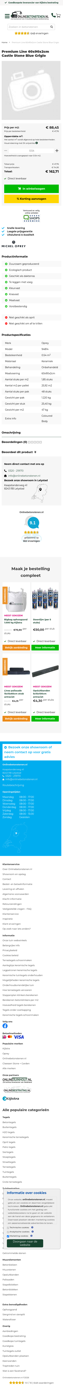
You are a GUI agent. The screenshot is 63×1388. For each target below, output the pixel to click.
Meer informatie (45, 647)
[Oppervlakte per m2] (31, 150)
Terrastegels (9, 1167)
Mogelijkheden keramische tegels (21, 980)
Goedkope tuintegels (14, 1341)
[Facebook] (5, 1025)
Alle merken (9, 1068)
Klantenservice (11, 914)
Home (4, 42)
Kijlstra (6, 1048)
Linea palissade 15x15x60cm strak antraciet (14, 693)
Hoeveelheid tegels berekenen (19, 1005)
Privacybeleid (10, 950)
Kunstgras (8, 1346)
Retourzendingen (12, 904)
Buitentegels (9, 1127)
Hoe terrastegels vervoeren (17, 990)
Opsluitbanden (11, 1274)
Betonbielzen (10, 1264)
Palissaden (8, 1279)
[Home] (30, 15)
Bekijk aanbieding (16, 647)
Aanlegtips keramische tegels (19, 965)
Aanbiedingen (10, 1331)
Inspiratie (8, 918)
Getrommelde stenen (14, 1253)
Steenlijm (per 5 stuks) (42, 621)
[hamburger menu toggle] (7, 16)
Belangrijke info (11, 945)
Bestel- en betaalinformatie (17, 884)
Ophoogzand (10, 1309)
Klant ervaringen (12, 923)
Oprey (6, 1053)
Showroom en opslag (14, 874)
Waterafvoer (9, 1319)
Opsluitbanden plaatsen (16, 1355)
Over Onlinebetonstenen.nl (17, 869)
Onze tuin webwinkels (15, 940)
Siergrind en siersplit (14, 1314)
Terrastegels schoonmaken (17, 960)
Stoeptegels (9, 1157)
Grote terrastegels (12, 1181)
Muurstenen (9, 1269)
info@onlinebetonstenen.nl (24, 475)
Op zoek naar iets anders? (17, 928)
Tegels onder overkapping (17, 1010)
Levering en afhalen (13, 889)
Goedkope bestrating (14, 1336)
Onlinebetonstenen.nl (14, 1058)
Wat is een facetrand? (14, 1370)
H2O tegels (9, 1132)
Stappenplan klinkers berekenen (20, 995)
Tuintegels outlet (12, 1351)
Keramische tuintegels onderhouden (23, 975)
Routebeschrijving (13, 785)
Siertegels (8, 1152)
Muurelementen (12, 1259)
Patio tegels (9, 1147)
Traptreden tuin (11, 1365)
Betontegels (9, 1122)
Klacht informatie (12, 899)
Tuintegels (8, 1172)
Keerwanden (9, 1361)
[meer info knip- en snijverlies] (37, 143)
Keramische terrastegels (16, 1137)
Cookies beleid (10, 955)
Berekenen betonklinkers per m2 (20, 1000)
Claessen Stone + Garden (16, 1063)
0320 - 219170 (16, 470)
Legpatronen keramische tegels (20, 970)
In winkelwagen (31, 188)
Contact (7, 879)
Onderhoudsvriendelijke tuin (18, 985)
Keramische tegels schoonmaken (21, 1015)
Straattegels (9, 1162)
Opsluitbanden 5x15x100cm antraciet (41, 693)
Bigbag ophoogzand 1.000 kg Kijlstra (15, 621)
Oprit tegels (9, 1142)
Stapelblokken (10, 1284)
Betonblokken (10, 1289)
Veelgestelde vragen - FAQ (17, 908)
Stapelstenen (10, 1294)
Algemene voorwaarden (16, 894)
